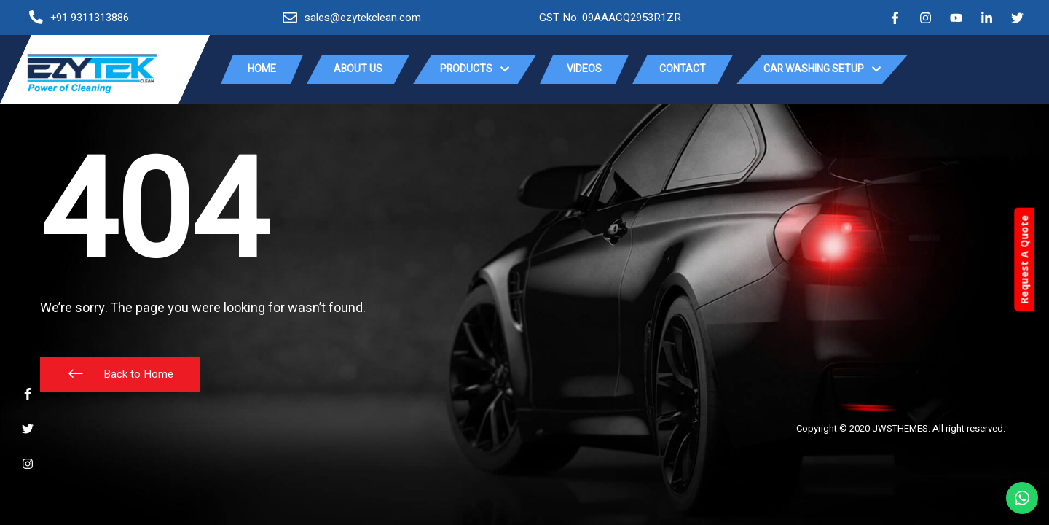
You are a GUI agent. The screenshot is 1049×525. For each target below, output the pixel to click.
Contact (682, 69)
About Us (358, 69)
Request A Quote (1038, 260)
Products (474, 69)
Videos (584, 69)
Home (262, 69)
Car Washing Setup (822, 69)
